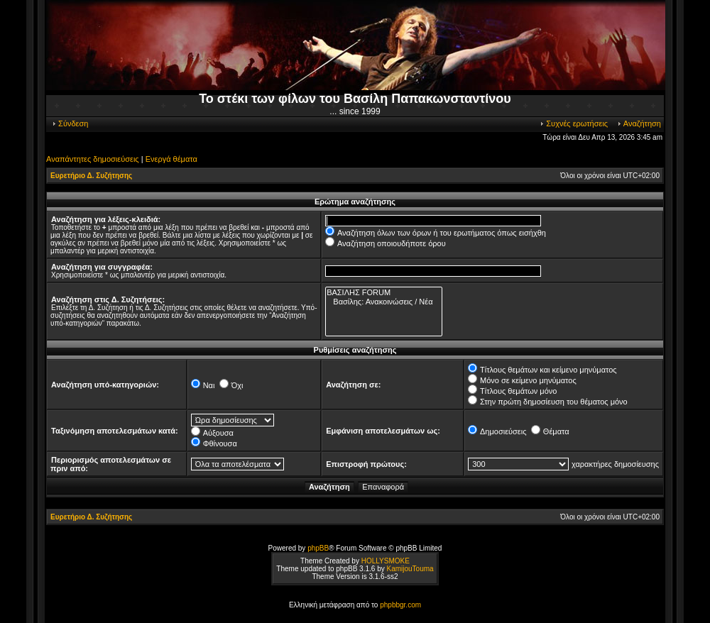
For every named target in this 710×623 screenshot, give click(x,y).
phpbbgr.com (400, 605)
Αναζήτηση (638, 123)
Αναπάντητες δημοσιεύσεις (92, 159)
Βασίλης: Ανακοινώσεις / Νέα (383, 302)
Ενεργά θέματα (171, 159)
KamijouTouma (409, 569)
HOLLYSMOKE (385, 561)
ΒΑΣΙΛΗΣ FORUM (383, 292)
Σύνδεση (69, 123)
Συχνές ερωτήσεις (573, 123)
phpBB (318, 548)
